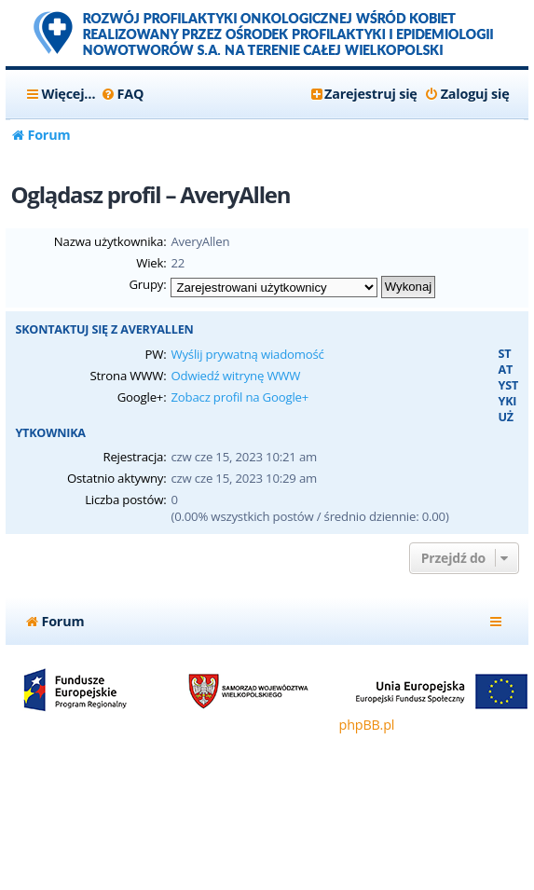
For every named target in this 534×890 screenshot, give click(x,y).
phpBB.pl (367, 724)
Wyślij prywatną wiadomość (247, 354)
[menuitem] (122, 94)
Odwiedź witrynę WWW (235, 375)
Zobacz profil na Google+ (239, 397)
